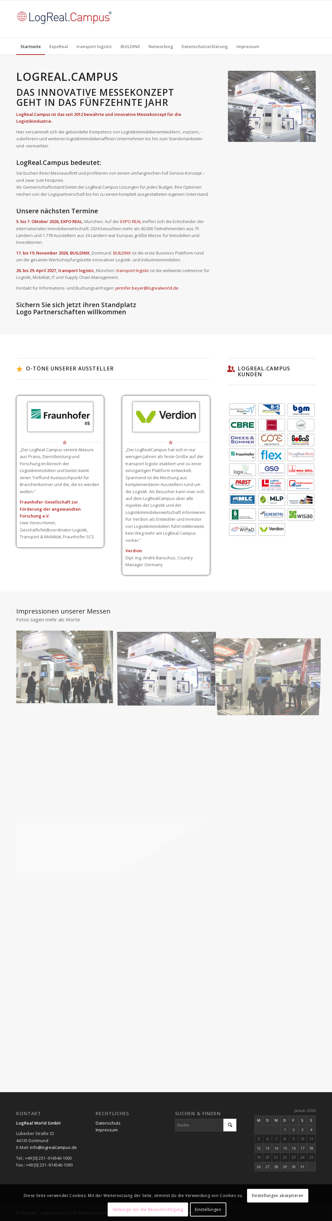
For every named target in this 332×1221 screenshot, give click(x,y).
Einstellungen (208, 1209)
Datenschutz (108, 1123)
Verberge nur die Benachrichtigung (148, 1209)
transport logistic (132, 270)
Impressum (107, 1130)
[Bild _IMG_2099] (67, 669)
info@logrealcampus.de (53, 1147)
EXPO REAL (130, 221)
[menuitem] (30, 46)
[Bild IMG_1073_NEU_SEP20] (169, 669)
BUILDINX (122, 253)
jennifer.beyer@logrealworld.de (146, 288)
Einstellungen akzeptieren (277, 1195)
